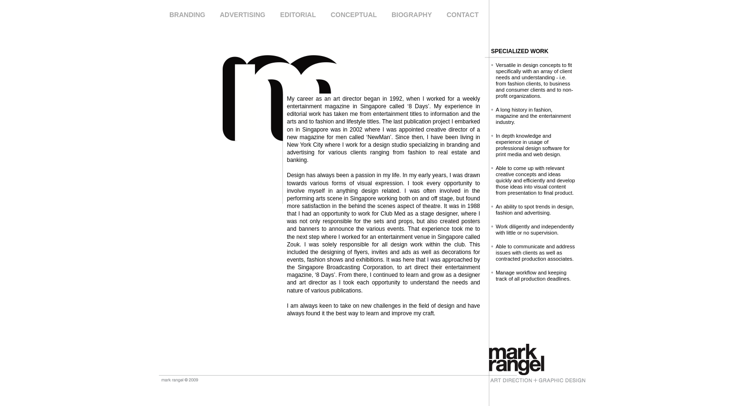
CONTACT (463, 15)
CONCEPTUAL (354, 15)
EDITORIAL (298, 15)
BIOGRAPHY (412, 15)
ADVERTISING (242, 15)
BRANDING (187, 15)
